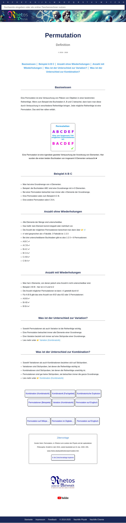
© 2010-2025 (65, 520)
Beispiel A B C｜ (48, 64)
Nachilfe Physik (80, 520)
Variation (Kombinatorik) (63, 402)
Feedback (52, 520)
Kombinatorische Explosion (88, 394)
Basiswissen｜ (30, 64)
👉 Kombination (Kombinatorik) (50, 378)
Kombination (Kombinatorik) (37, 394)
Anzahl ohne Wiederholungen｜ (74, 64)
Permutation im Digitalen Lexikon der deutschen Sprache (63, 421)
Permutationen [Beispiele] (39, 402)
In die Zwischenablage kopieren (63, 457)
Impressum (40, 520)
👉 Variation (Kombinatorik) (48, 340)
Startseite (28, 520)
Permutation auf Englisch (87, 402)
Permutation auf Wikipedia (38, 421)
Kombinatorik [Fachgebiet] (63, 394)
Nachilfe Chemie (97, 520)
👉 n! (83, 230)
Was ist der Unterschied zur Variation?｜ (67, 68)
